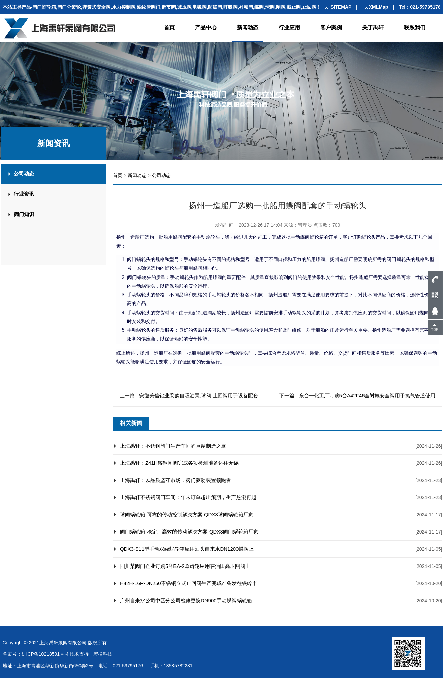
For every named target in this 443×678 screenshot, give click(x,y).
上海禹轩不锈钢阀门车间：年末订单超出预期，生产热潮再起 (188, 497)
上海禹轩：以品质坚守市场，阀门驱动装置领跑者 (175, 480)
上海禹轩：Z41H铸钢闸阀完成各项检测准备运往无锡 (179, 463)
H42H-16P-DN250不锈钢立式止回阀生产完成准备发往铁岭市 (188, 583)
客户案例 (331, 27)
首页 (169, 27)
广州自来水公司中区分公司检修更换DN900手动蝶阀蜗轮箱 (186, 600)
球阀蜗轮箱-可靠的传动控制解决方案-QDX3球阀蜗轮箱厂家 (186, 514)
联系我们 (414, 27)
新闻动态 (247, 27)
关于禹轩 (373, 27)
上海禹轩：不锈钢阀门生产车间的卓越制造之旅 (173, 446)
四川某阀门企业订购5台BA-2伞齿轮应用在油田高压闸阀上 (185, 566)
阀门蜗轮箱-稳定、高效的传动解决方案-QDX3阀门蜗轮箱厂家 (189, 532)
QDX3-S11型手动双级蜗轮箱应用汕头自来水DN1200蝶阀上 (187, 549)
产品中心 (206, 27)
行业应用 (289, 27)
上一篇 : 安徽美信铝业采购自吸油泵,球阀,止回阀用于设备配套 (189, 395)
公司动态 (161, 175)
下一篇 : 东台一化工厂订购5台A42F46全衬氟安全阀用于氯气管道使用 (357, 395)
